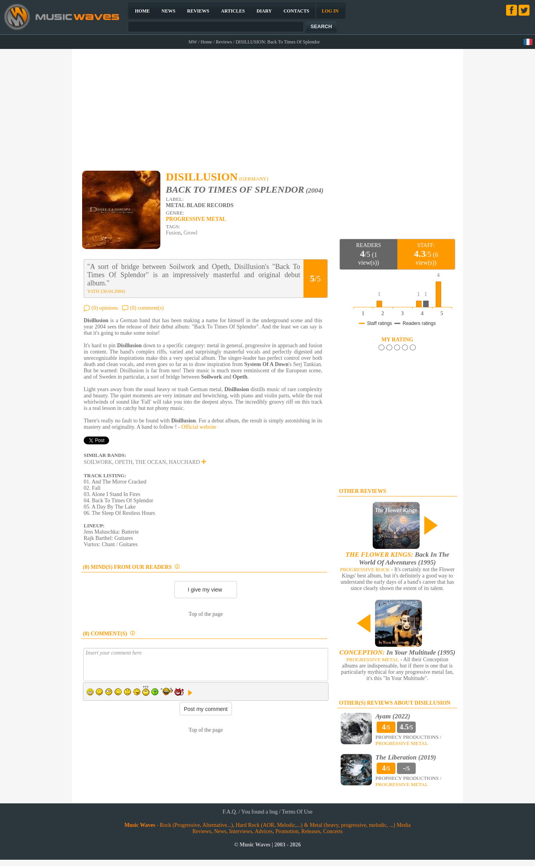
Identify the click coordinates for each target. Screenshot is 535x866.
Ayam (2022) (392, 716)
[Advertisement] (268, 106)
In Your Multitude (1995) (397, 652)
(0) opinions (105, 308)
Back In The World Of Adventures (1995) (397, 558)
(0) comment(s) (147, 308)
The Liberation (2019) (405, 757)
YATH (93, 291)
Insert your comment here (205, 664)
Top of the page (206, 614)
